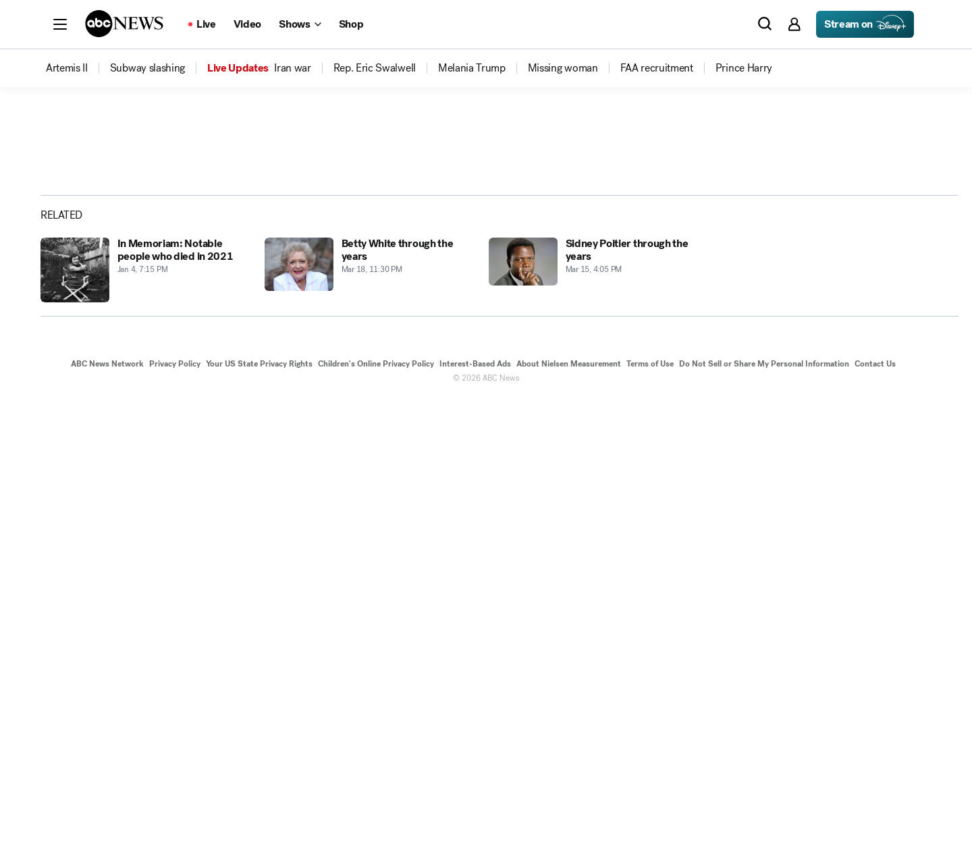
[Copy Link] (912, 331)
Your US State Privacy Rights (259, 808)
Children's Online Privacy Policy (376, 808)
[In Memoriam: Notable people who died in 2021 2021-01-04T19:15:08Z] (144, 714)
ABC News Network (107, 808)
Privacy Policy (174, 808)
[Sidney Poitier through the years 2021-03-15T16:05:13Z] (593, 714)
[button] (60, 24)
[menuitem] (67, 68)
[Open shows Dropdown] (300, 24)
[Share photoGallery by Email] (879, 331)
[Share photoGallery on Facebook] (811, 331)
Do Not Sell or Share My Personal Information (764, 808)
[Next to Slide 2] (721, 420)
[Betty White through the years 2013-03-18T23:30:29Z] (369, 714)
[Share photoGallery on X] (845, 331)
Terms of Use (650, 808)
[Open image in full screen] (723, 234)
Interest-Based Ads (475, 808)
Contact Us (875, 808)
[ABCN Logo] (124, 23)
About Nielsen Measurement (568, 808)
